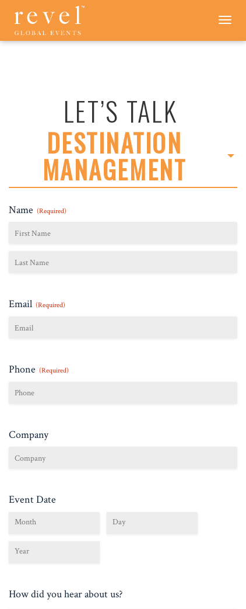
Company (28, 434)
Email (37, 304)
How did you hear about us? (65, 594)
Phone (39, 369)
